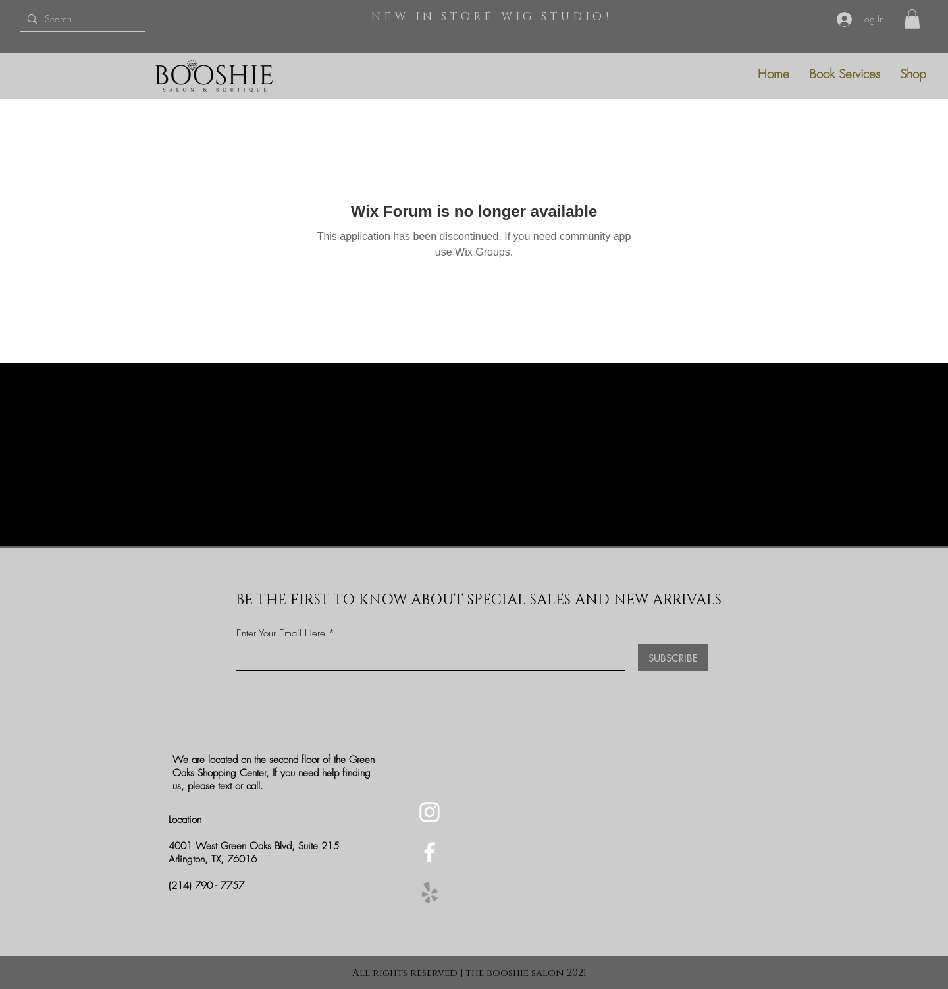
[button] (912, 19)
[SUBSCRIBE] (673, 657)
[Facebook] (429, 852)
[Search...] (81, 19)
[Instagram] (429, 812)
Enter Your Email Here (280, 633)
